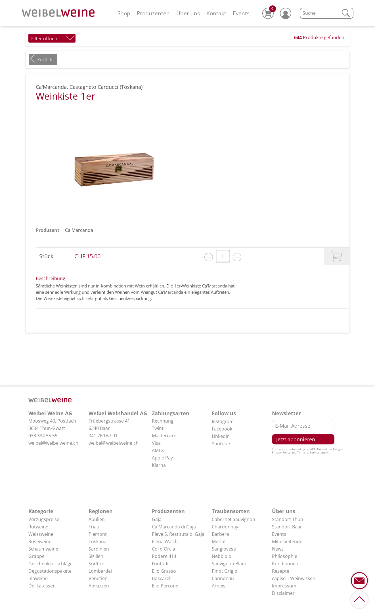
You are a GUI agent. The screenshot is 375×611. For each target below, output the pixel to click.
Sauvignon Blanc (229, 563)
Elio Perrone (165, 586)
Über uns (188, 13)
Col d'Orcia (163, 549)
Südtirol (97, 563)
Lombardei (100, 571)
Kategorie (40, 511)
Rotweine (38, 527)
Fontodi (160, 563)
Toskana (97, 541)
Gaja (157, 519)
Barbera (220, 534)
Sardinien (99, 549)
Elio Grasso (164, 571)
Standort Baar (287, 527)
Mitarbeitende (287, 541)
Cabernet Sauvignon (233, 519)
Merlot (219, 541)
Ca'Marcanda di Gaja (174, 527)
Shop (124, 13)
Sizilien (96, 556)
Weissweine (40, 534)
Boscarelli (162, 578)
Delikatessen (42, 586)
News (278, 549)
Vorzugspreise (43, 519)
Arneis (218, 586)
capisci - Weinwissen (293, 578)
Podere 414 (164, 556)
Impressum (284, 586)
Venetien (98, 578)
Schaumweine (43, 549)
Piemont (98, 534)
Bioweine (38, 578)
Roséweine (39, 541)
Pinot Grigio (224, 571)
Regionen (101, 511)
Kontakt (216, 13)
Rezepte (280, 571)
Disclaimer (283, 593)
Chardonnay (225, 527)
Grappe (36, 556)
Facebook (222, 429)
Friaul (94, 527)
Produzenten (153, 13)
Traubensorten (231, 511)
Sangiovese (224, 549)
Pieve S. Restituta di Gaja (178, 534)
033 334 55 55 (42, 435)
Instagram (223, 421)
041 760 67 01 (103, 435)
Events (241, 13)
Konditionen (285, 563)
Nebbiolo (221, 556)
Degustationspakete (50, 571)
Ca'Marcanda (79, 230)
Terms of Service (308, 452)
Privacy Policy (281, 452)
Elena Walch (165, 541)
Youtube (221, 443)
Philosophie (284, 556)
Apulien (97, 519)
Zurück (44, 59)
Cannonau (223, 578)
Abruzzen (99, 586)
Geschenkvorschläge (50, 563)
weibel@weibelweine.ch (53, 443)
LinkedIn (221, 436)
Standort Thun (287, 519)
